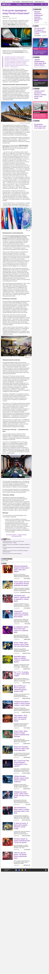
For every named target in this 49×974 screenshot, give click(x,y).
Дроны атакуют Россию (27, 1)
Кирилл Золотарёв (26, 714)
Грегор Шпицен (27, 775)
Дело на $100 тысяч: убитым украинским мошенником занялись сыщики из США (20, 719)
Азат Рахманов (27, 578)
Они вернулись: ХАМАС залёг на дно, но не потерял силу (40, 126)
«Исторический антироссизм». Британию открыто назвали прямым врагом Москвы (21, 629)
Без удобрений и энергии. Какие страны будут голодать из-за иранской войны (21, 645)
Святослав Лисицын (26, 914)
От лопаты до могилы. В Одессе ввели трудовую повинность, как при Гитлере (21, 904)
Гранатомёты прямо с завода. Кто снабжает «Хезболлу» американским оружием (21, 690)
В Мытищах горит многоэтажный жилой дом (12, 553)
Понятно (43, 964)
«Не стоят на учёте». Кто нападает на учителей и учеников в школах (40, 30)
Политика (36, 49)
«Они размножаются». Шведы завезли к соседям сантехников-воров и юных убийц (21, 888)
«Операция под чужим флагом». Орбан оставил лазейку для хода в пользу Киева (21, 873)
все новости (36, 22)
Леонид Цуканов (26, 700)
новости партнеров (7, 559)
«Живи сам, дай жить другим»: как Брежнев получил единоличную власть (20, 949)
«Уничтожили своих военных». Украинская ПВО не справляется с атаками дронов (22, 598)
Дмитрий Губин (27, 959)
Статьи (25, 4)
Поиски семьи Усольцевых (41, 1)
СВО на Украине (16, 1)
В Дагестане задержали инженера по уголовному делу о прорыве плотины (40, 115)
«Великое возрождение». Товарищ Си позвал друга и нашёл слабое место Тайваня (22, 568)
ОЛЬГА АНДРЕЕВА (37, 35)
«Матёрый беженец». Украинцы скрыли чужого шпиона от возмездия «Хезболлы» (21, 841)
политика (37, 57)
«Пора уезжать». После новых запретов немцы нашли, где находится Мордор (20, 765)
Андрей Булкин (27, 655)
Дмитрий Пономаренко (25, 592)
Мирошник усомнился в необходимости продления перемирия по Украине (38, 16)
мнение (36, 26)
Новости (19, 4)
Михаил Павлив (27, 820)
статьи (4, 563)
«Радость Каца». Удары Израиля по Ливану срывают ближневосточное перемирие (21, 780)
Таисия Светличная (26, 729)
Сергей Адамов (27, 608)
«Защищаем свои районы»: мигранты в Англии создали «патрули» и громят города (22, 750)
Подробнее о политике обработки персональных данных (26, 964)
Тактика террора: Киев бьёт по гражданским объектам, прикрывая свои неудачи (21, 583)
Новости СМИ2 (4, 560)
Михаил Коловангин (26, 759)
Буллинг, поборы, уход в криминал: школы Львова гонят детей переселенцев (21, 660)
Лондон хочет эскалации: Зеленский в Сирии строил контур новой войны (21, 811)
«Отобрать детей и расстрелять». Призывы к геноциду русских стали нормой (40, 94)
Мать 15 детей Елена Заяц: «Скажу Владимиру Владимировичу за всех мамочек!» (21, 826)
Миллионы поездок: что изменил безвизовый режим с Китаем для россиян (22, 934)
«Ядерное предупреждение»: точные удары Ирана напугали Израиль (40, 62)
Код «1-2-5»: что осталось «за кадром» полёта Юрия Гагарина (21, 705)
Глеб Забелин (27, 639)
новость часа (38, 9)
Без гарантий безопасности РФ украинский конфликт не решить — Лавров (40, 52)
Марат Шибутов (6, 16)
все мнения (44, 35)
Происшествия (37, 112)
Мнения (31, 4)
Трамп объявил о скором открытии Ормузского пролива (40, 83)
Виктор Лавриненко (26, 898)
